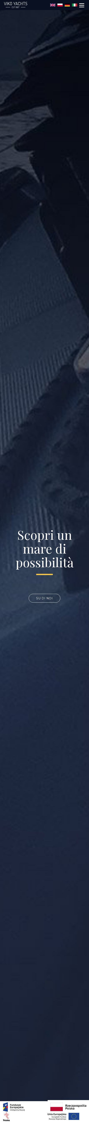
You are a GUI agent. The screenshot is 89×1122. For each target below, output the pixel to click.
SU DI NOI (44, 598)
